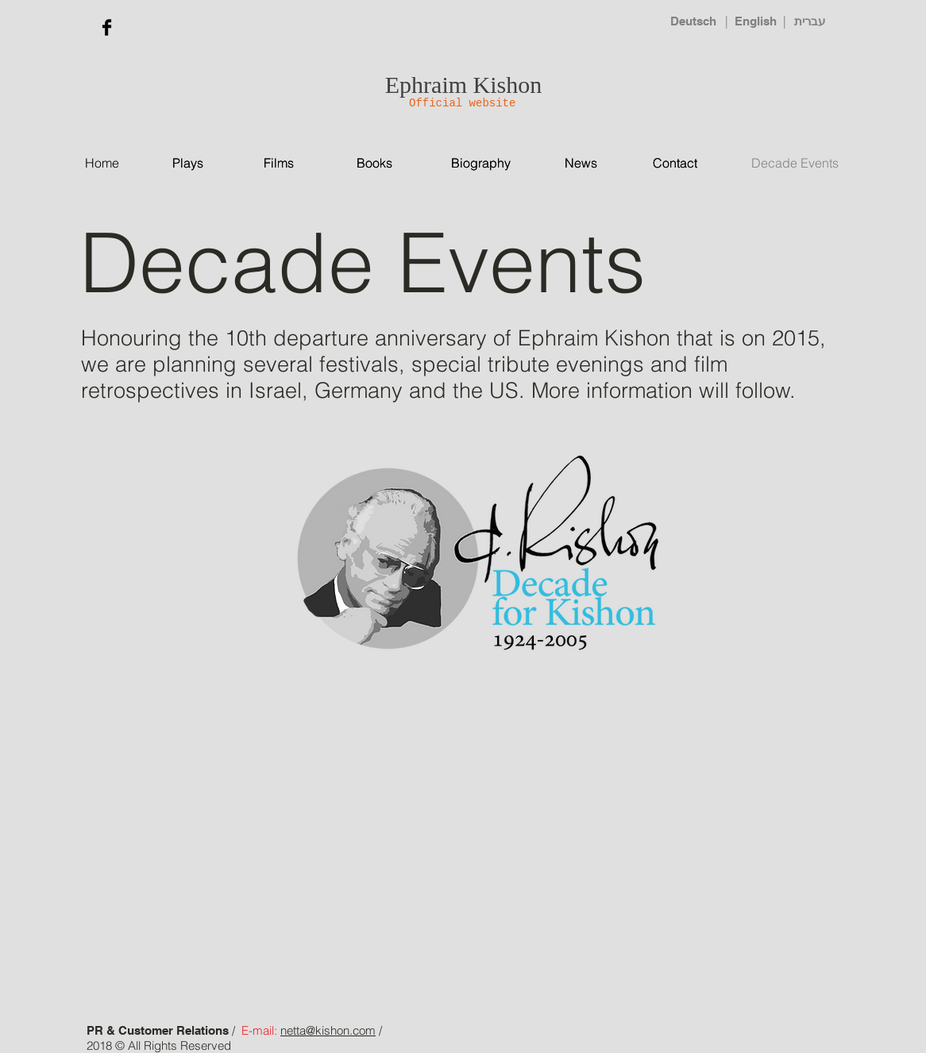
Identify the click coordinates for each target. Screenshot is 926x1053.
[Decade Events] (808, 162)
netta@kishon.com (328, 1030)
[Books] (383, 163)
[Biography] (481, 162)
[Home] (115, 163)
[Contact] (675, 163)
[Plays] (210, 163)
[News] (594, 163)
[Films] (286, 163)
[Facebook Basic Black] (106, 27)
